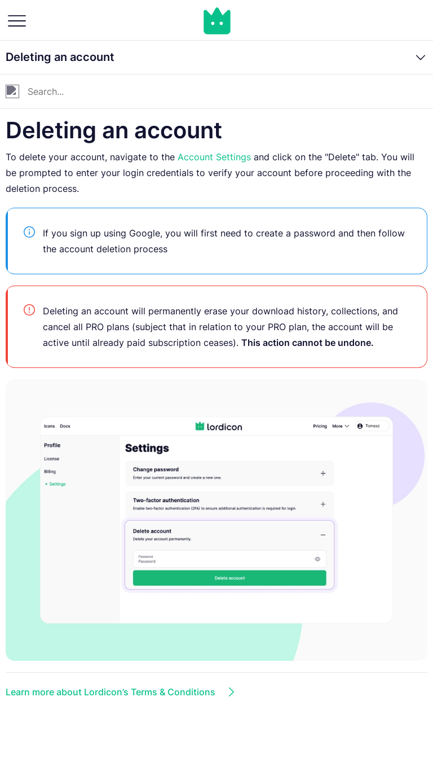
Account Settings (214, 157)
